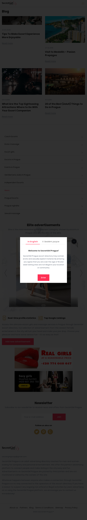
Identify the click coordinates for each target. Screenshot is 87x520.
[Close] (64, 239)
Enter (43, 277)
